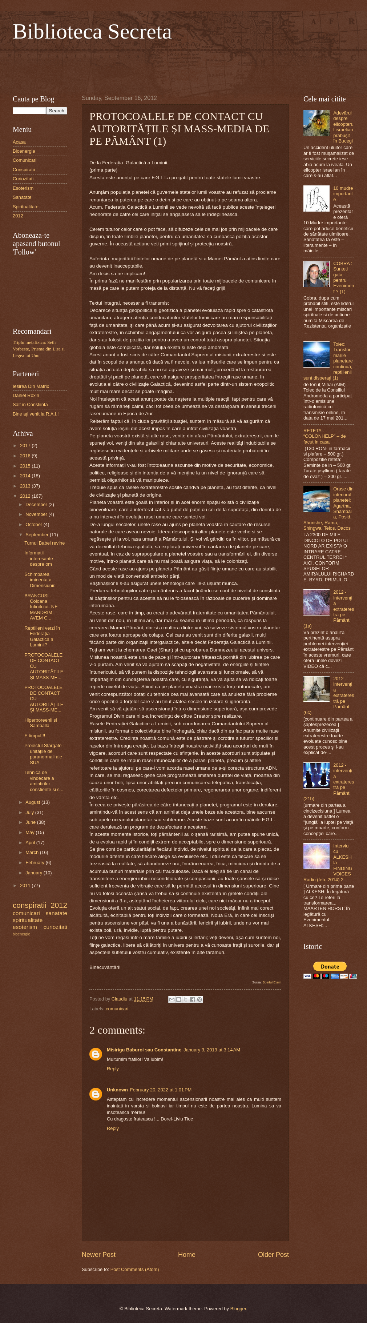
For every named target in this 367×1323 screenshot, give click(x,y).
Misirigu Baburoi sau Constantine (144, 1050)
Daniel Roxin (26, 395)
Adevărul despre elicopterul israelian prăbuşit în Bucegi (343, 127)
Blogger (238, 1308)
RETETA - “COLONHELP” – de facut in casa (324, 436)
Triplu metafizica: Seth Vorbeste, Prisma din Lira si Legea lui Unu (39, 349)
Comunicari (24, 160)
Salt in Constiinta (30, 404)
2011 (26, 885)
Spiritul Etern (271, 982)
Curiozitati (23, 178)
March (32, 852)
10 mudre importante (343, 193)
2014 (26, 475)
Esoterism (23, 188)
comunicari (117, 1008)
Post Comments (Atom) (134, 1269)
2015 (26, 466)
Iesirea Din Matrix (31, 386)
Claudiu (120, 999)
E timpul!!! (34, 735)
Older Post (273, 1254)
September (37, 534)
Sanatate (22, 197)
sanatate (56, 913)
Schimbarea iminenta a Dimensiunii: (39, 580)
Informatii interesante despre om (38, 558)
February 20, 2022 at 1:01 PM (160, 1090)
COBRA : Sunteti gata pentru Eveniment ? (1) (343, 277)
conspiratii (30, 905)
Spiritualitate (26, 206)
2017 (26, 445)
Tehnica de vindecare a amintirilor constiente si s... (43, 781)
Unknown (117, 1090)
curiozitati (55, 927)
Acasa (19, 142)
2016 (26, 455)
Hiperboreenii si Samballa (40, 722)
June (31, 822)
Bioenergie (24, 151)
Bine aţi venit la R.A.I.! (36, 414)
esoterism (25, 927)
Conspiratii (24, 169)
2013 (26, 486)
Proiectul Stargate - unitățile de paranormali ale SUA (44, 754)
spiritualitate (28, 920)
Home (186, 1254)
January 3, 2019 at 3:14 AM (212, 1050)
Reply (113, 1068)
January (34, 872)
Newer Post (99, 1254)
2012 (18, 216)
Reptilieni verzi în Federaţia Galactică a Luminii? (42, 636)
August (33, 802)
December (36, 504)
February (35, 862)
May (30, 832)
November (36, 514)
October (34, 524)
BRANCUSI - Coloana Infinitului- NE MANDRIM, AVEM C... (41, 607)
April (30, 842)
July (30, 812)
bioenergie (21, 934)
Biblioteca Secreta (92, 31)
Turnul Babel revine (44, 543)
